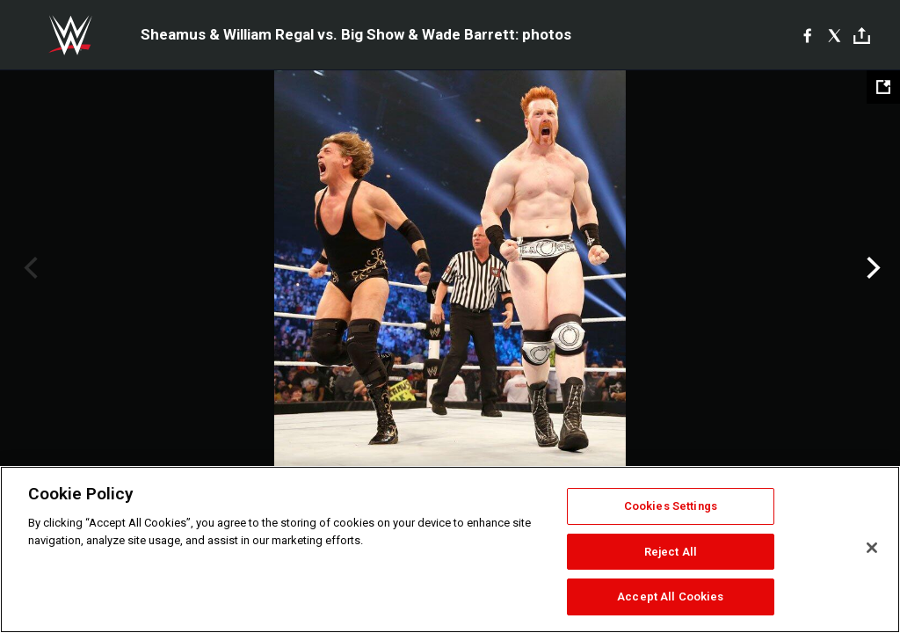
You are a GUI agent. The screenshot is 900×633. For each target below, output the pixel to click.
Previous (28, 268)
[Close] (872, 547)
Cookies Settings (670, 506)
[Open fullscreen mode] (883, 87)
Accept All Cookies (670, 596)
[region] (450, 549)
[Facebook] (807, 35)
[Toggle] (861, 35)
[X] (834, 35)
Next (871, 268)
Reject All (670, 551)
